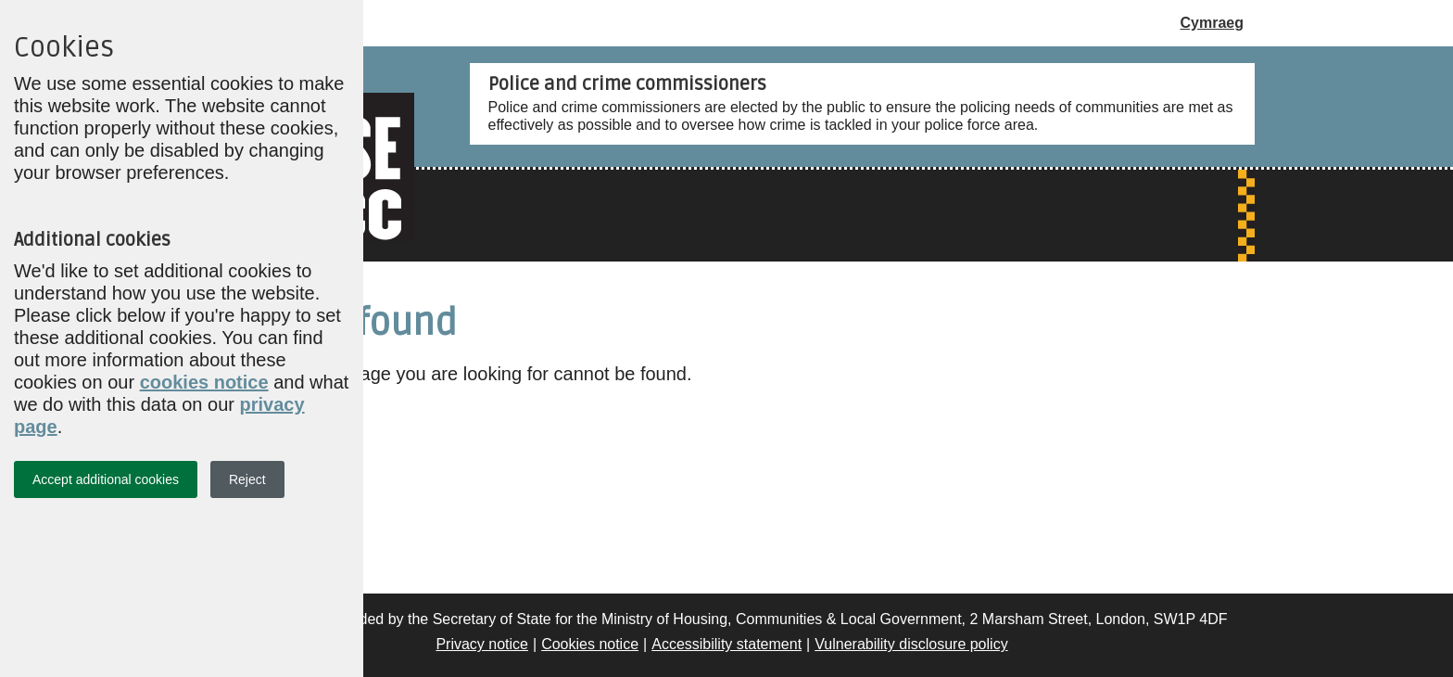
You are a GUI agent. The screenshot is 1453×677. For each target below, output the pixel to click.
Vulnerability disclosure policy (911, 644)
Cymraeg (1212, 23)
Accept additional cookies (105, 479)
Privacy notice (482, 644)
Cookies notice (589, 644)
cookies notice (204, 382)
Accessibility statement (726, 644)
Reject (247, 479)
